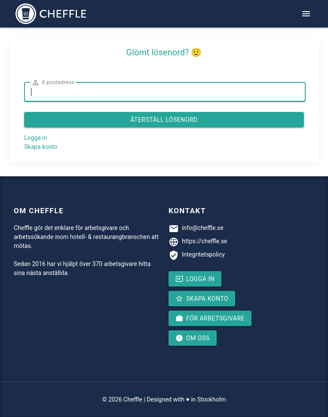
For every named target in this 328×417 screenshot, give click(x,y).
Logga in (35, 137)
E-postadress (52, 83)
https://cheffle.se (204, 241)
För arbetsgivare (210, 318)
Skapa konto (40, 146)
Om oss (192, 338)
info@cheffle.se (203, 227)
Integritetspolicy (203, 254)
